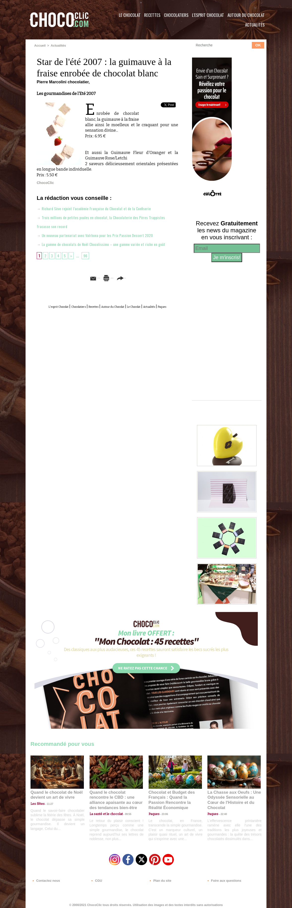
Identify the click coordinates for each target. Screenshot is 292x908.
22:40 (222, 808)
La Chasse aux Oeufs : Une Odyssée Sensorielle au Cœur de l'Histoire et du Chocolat (232, 797)
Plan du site (160, 878)
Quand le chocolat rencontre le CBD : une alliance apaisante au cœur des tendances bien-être (116, 797)
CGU (96, 878)
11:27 (47, 803)
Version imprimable (115, 286)
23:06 (163, 813)
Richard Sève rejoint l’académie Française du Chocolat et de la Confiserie (100, 208)
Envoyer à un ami (69, 286)
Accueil (39, 45)
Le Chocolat (130, 15)
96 (87, 264)
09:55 (124, 808)
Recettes (152, 15)
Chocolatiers (176, 15)
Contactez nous (45, 878)
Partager (153, 286)
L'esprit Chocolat (208, 15)
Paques (119, 320)
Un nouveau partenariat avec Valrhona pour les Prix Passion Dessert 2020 (100, 235)
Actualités (255, 25)
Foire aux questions (222, 878)
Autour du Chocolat (246, 15)
